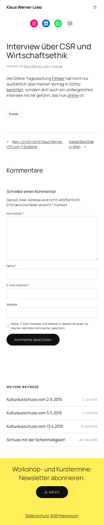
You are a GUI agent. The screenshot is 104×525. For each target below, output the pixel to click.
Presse (13, 114)
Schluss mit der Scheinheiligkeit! (35, 440)
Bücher (58, 66)
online (72, 95)
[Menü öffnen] (95, 7)
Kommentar (15, 213)
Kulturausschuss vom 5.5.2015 (34, 413)
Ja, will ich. (52, 492)
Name (11, 266)
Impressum (68, 515)
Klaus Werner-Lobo (24, 7)
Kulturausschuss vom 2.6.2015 (34, 399)
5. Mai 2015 (90, 413)
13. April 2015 (89, 426)
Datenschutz (37, 515)
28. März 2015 (88, 440)
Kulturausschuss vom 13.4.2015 (34, 426)
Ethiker (58, 78)
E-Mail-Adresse (17, 285)
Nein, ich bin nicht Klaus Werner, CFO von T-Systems (34, 144)
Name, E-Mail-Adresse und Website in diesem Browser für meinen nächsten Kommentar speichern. (49, 326)
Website (11, 304)
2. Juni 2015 (90, 399)
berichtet (14, 89)
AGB (54, 515)
